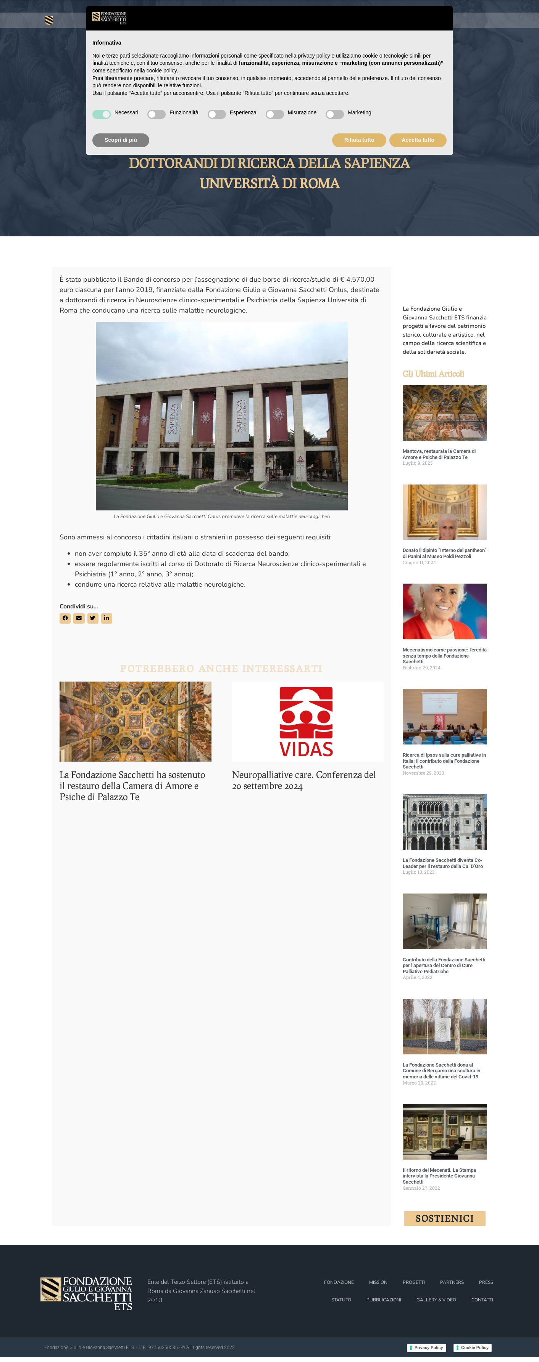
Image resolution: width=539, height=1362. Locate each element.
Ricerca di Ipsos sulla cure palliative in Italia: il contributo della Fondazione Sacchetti (444, 765)
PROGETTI (414, 1287)
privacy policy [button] (314, 56)
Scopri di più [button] (121, 140)
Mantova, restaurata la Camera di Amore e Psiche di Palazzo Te (439, 459)
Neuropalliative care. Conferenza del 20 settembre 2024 (304, 780)
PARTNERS (452, 1287)
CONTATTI (482, 1305)
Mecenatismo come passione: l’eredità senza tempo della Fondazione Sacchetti (445, 660)
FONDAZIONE (69, 46)
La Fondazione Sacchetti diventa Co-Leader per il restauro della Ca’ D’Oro (443, 868)
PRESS (481, 46)
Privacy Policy (429, 1352)
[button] (65, 623)
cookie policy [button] (162, 70)
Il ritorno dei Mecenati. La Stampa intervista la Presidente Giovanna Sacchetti (439, 1180)
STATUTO (341, 1305)
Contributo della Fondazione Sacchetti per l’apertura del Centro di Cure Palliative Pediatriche (444, 970)
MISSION (378, 1287)
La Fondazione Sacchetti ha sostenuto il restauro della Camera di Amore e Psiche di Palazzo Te (132, 785)
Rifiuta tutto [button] (359, 140)
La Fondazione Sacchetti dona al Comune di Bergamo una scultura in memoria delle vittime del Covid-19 (441, 1075)
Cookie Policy (475, 1352)
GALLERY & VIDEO (436, 1305)
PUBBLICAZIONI (383, 1305)
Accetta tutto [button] (418, 140)
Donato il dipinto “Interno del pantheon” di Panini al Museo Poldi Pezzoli (444, 558)
